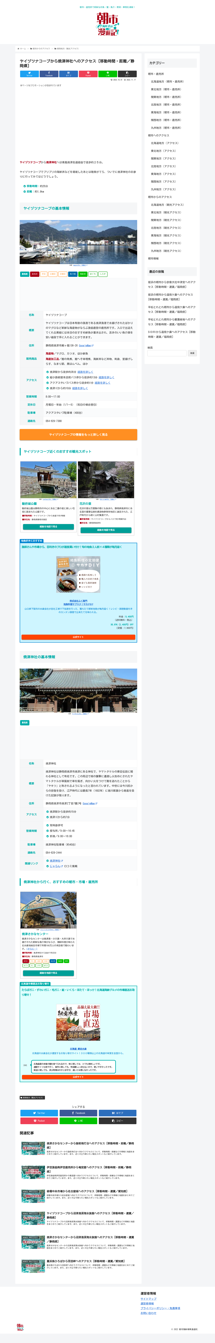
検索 (150, 347)
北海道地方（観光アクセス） (168, 204)
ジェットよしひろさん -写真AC (50, 929)
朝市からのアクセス (160, 197)
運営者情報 (147, 1313)
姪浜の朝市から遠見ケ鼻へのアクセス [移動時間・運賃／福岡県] (170, 297)
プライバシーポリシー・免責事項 (160, 1317)
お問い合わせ (148, 1322)
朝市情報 (153, 258)
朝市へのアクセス (158, 135)
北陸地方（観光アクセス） (167, 227)
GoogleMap (86, 345)
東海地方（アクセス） (164, 174)
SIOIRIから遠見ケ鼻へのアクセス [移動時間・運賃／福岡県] (172, 334)
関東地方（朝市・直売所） (167, 97)
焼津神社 (56, 860)
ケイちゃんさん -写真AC (80, 713)
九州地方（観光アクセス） (167, 251)
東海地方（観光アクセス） (32, 1098)
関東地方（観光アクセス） (167, 220)
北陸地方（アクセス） (164, 166)
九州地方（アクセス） (164, 189)
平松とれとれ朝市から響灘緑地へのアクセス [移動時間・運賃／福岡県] (172, 321)
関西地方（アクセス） (164, 181)
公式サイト (78, 637)
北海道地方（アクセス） (165, 143)
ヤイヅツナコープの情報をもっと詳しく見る (78, 434)
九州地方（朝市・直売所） (167, 127)
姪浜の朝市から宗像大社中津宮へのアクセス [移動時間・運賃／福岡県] (172, 284)
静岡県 (25, 274)
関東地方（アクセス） (164, 158)
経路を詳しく (85, 372)
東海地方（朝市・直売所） (167, 112)
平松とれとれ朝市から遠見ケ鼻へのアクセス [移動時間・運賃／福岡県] (172, 309)
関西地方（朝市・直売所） (167, 120)
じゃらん (56, 866)
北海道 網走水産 (78, 1049)
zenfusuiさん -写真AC (50, 499)
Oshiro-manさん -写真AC (108, 499)
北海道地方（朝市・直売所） (168, 81)
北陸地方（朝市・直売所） (167, 104)
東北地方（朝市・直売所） (167, 89)
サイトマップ (148, 1308)
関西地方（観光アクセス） (167, 243)
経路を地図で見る (48, 527)
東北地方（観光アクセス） (167, 212)
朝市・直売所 (156, 74)
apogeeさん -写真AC (80, 265)
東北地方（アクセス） (164, 151)
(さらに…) (31, 949)
